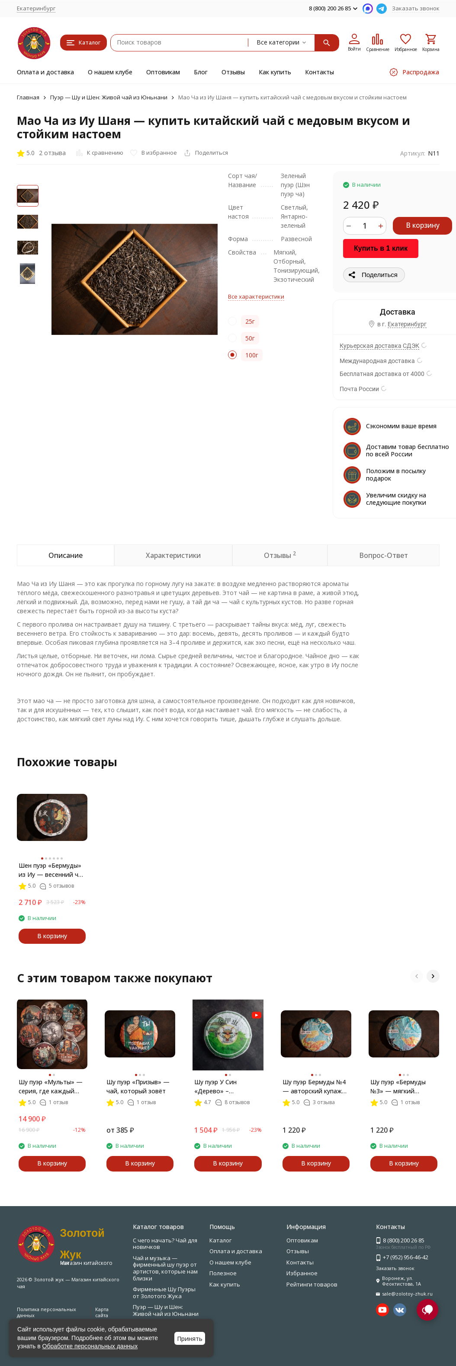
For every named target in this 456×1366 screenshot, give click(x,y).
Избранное (302, 1273)
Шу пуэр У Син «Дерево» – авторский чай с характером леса (219, 1086)
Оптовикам (163, 72)
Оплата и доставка (45, 72)
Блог (201, 72)
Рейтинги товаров (311, 1284)
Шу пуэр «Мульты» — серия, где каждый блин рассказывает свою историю (51, 1086)
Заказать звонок (416, 8)
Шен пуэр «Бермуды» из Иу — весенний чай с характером (52, 870)
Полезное (223, 1273)
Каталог (220, 1240)
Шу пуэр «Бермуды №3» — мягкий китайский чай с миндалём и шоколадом (398, 1086)
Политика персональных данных (46, 1312)
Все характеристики (256, 296)
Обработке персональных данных (90, 1346)
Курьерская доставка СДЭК (379, 345)
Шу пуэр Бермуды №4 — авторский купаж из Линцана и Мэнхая (315, 1086)
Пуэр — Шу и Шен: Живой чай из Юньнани (108, 97)
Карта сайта (102, 1312)
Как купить (275, 72)
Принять (189, 1338)
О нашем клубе (110, 72)
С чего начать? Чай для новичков (165, 1243)
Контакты (319, 72)
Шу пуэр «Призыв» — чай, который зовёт (138, 1086)
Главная (28, 97)
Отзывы (233, 72)
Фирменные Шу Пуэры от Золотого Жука (164, 1292)
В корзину (423, 225)
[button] (416, 976)
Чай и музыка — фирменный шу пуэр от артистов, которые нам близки (165, 1268)
